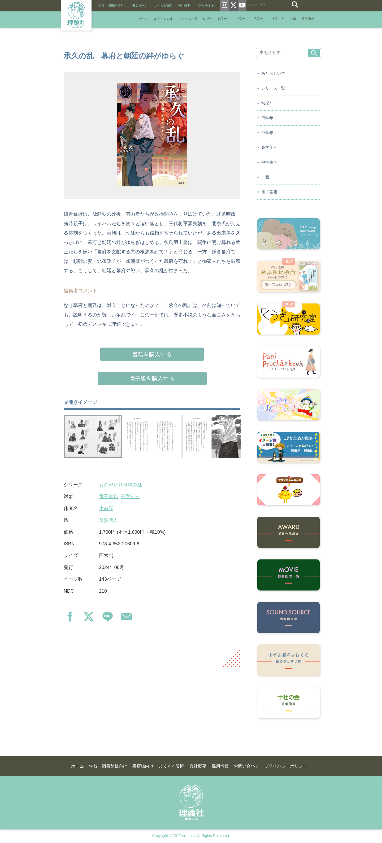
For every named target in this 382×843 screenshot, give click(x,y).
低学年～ (224, 19)
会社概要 (184, 5)
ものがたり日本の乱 (120, 484)
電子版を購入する (152, 378)
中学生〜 (278, 19)
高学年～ (260, 19)
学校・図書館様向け (112, 5)
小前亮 (106, 508)
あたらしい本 (163, 19)
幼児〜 (207, 19)
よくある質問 (162, 5)
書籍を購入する (152, 354)
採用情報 (220, 766)
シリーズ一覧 (188, 19)
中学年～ (242, 19)
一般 (293, 19)
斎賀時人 (108, 520)
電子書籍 (308, 19)
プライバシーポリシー (285, 766)
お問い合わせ (205, 5)
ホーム (144, 19)
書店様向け (140, 5)
